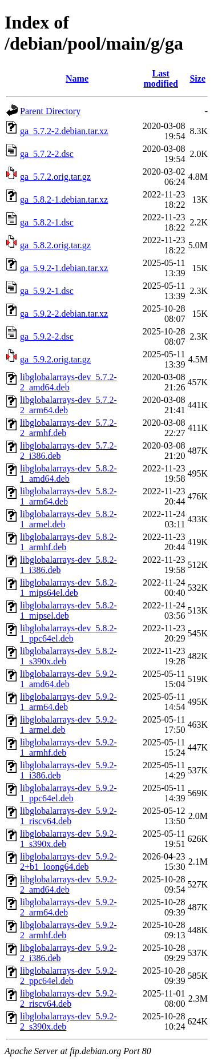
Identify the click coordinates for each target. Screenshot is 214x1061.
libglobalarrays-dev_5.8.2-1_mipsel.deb (68, 610)
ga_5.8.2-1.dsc (47, 222)
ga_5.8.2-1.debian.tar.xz (64, 199)
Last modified (160, 78)
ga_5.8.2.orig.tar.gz (55, 245)
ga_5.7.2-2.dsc (47, 154)
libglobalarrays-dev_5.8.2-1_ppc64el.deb (68, 633)
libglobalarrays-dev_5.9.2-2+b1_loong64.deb (68, 862)
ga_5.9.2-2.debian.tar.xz (64, 313)
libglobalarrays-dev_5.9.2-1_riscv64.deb (68, 816)
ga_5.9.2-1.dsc (47, 291)
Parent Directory (50, 111)
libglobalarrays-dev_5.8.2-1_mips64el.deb (68, 588)
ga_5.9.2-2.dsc (47, 336)
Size (197, 78)
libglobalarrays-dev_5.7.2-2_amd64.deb (68, 382)
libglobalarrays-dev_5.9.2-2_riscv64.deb (68, 998)
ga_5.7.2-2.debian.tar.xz (64, 131)
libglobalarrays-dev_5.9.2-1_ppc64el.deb (68, 793)
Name (77, 78)
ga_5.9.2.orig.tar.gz (55, 359)
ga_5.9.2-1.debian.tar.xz (64, 268)
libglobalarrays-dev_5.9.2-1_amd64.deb (68, 679)
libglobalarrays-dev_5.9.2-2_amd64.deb (68, 884)
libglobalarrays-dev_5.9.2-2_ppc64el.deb (68, 976)
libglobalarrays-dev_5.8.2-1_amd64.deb (68, 473)
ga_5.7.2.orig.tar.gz (55, 176)
